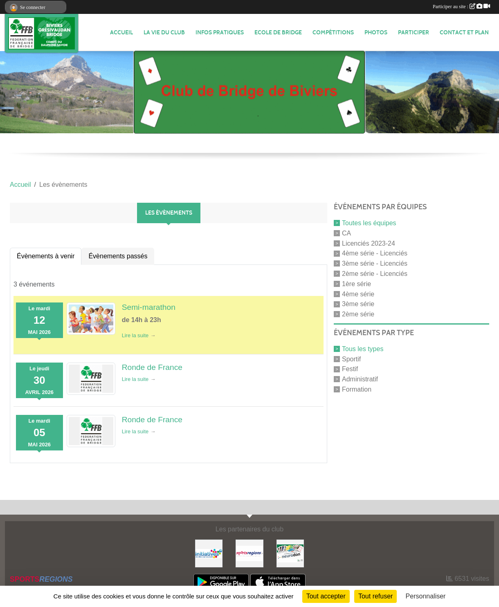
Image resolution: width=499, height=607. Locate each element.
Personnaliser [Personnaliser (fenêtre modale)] (426, 596)
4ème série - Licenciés (374, 253)
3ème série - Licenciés (374, 263)
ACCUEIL (121, 32)
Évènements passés (117, 256)
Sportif (351, 358)
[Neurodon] (290, 552)
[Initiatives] (209, 552)
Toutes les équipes (369, 223)
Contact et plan (464, 32)
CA (346, 233)
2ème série (358, 314)
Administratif (360, 379)
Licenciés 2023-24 (368, 243)
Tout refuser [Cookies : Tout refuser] (375, 596)
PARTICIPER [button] (413, 32)
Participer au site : (461, 6)
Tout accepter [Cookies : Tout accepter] (326, 596)
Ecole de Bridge (278, 32)
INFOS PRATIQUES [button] (220, 32)
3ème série (358, 303)
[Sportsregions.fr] (249, 552)
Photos (375, 32)
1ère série (356, 283)
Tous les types (362, 348)
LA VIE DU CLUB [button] (164, 32)
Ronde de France (152, 367)
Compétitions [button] (333, 32)
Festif (350, 368)
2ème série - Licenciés (374, 273)
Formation (356, 389)
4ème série (358, 293)
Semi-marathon (148, 307)
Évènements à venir (45, 256)
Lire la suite (135, 335)
